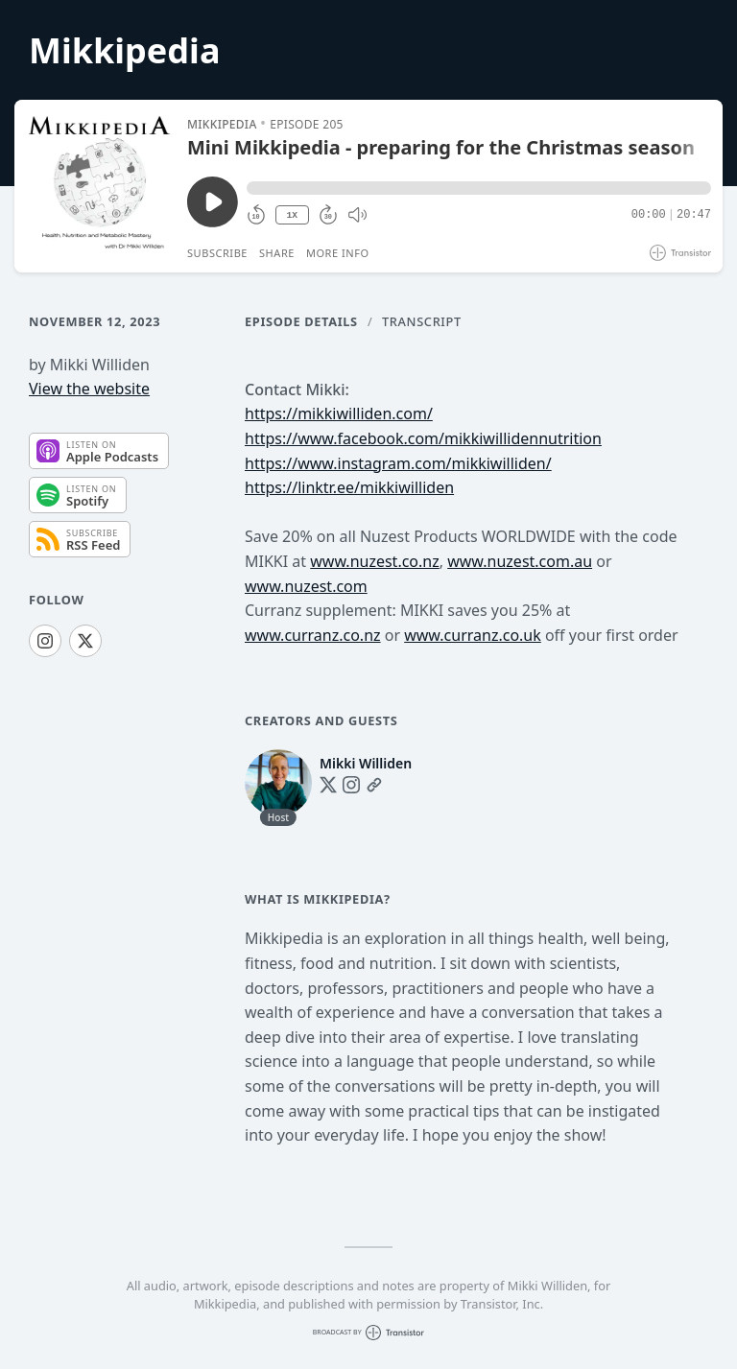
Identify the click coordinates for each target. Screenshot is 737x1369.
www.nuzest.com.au (519, 561)
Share (277, 253)
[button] (479, 188)
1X (291, 215)
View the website (89, 388)
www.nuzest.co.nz (374, 561)
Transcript (422, 321)
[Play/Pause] (100, 186)
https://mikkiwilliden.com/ (339, 413)
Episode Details (301, 321)
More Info (337, 253)
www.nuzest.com (306, 586)
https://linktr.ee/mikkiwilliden (349, 487)
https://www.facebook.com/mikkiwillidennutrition (423, 438)
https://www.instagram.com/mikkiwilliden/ (398, 463)
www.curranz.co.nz (313, 635)
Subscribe (217, 253)
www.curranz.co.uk (472, 635)
